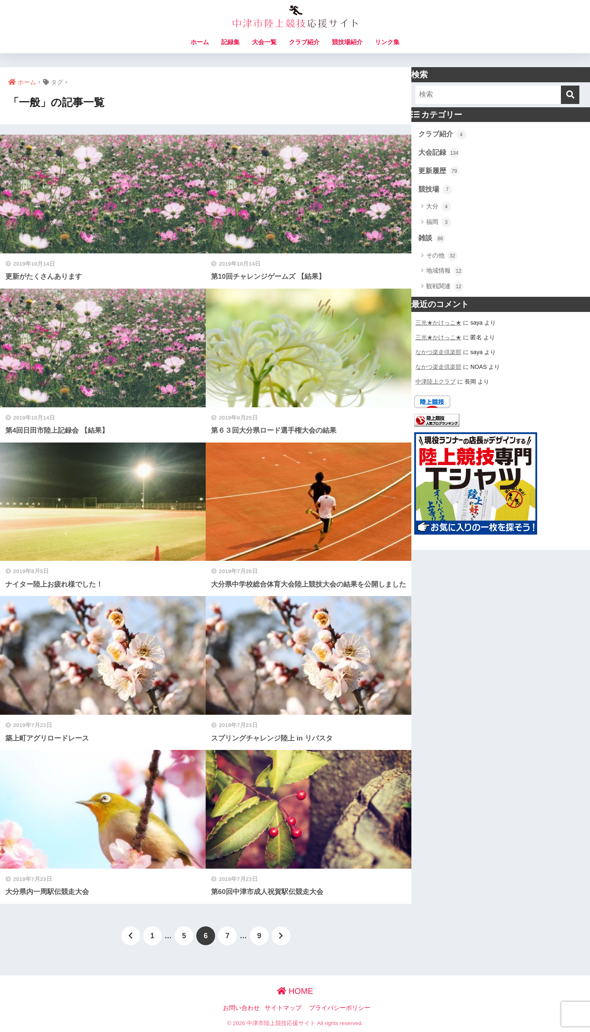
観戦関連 (444, 286)
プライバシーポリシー (339, 1008)
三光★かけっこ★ (438, 322)
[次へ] (281, 935)
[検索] (570, 95)
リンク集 (387, 41)
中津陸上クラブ (435, 381)
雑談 (431, 239)
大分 (438, 207)
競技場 (435, 189)
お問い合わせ (241, 1008)
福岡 (438, 222)
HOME (295, 991)
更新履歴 (438, 171)
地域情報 (444, 271)
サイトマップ (283, 1008)
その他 (441, 256)
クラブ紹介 (304, 41)
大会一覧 (264, 41)
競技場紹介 (347, 41)
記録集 (230, 41)
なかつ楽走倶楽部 (438, 352)
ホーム (200, 41)
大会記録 (438, 153)
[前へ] (130, 935)
